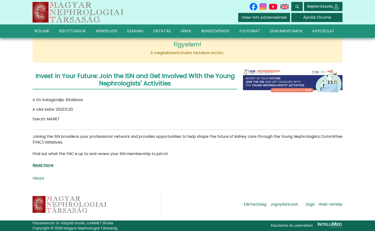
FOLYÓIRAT (249, 31)
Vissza (38, 178)
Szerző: (39, 119)
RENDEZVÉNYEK (215, 31)
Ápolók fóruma (317, 17)
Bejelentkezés (323, 6)
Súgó (310, 204)
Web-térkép (330, 204)
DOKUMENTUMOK (286, 31)
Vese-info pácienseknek (264, 17)
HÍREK (186, 31)
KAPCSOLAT (323, 31)
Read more (43, 165)
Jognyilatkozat (284, 204)
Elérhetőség (255, 204)
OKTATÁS (162, 31)
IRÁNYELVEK (106, 31)
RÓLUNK (41, 31)
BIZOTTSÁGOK (72, 31)
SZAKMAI (135, 31)
